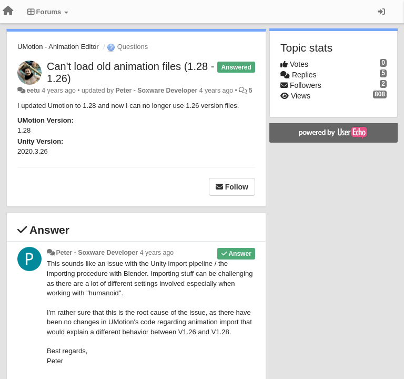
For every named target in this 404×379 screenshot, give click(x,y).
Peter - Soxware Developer (156, 90)
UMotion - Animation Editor (58, 47)
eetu (32, 90)
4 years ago (157, 252)
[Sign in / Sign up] (381, 12)
